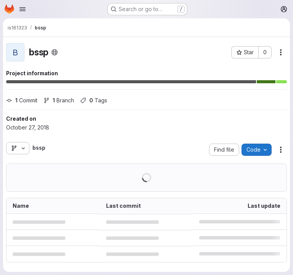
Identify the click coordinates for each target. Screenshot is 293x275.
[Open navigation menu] (22, 9)
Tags (93, 100)
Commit (21, 100)
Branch (58, 100)
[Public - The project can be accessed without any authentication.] (55, 52)
